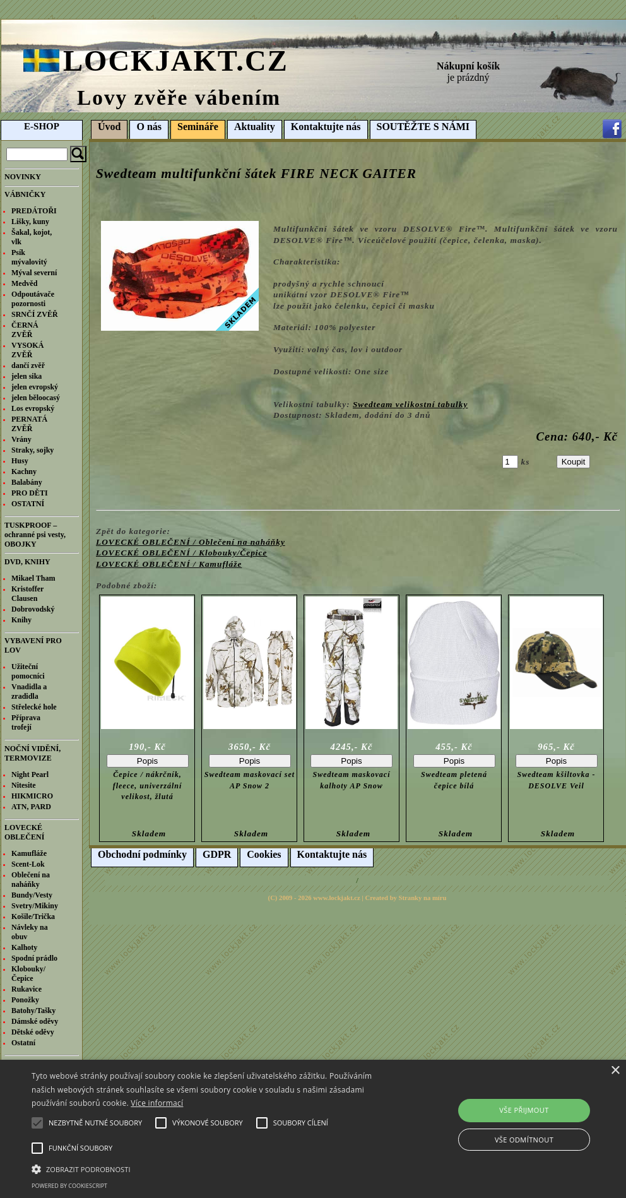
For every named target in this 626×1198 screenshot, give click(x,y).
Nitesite (23, 785)
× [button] (615, 1071)
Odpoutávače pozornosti (32, 299)
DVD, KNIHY (27, 561)
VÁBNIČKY (24, 194)
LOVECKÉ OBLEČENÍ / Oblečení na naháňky (190, 542)
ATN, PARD (31, 806)
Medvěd (24, 283)
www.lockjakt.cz (336, 897)
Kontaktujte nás (326, 126)
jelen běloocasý (35, 397)
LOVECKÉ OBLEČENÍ (24, 832)
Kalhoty (24, 947)
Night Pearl (30, 774)
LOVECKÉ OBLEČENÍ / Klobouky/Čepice (181, 552)
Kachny (24, 471)
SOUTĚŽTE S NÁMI (423, 126)
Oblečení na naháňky (30, 879)
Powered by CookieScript (69, 1186)
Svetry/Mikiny (34, 905)
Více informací (157, 1103)
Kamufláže (29, 853)
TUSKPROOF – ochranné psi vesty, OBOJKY (35, 535)
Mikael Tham (33, 578)
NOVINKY (22, 176)
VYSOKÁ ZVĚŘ (27, 350)
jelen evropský (34, 387)
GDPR (217, 854)
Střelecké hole (34, 707)
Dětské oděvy (32, 1032)
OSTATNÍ (27, 503)
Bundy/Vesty (31, 895)
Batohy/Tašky (33, 1010)
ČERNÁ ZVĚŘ (24, 330)
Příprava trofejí (25, 722)
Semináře (197, 126)
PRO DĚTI (29, 493)
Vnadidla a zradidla (29, 691)
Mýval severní (34, 272)
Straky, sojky (32, 450)
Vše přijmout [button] (523, 1110)
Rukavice (26, 989)
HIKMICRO (32, 796)
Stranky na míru (423, 897)
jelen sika (26, 376)
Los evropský (32, 408)
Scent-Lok (28, 864)
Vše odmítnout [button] (524, 1139)
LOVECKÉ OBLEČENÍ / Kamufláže (169, 564)
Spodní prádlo (34, 958)
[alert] (313, 1129)
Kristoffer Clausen (27, 593)
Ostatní (23, 1042)
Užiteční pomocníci (28, 671)
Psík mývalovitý (29, 257)
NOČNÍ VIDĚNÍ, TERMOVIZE (32, 753)
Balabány (26, 482)
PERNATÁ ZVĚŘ (29, 424)
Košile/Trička (33, 916)
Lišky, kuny (30, 221)
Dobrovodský (32, 609)
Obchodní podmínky (142, 854)
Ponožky (25, 999)
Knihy (21, 619)
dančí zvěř (28, 365)
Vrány (21, 439)
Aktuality (254, 126)
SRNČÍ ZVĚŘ (34, 314)
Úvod (109, 126)
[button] (215, 1168)
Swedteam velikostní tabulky (410, 404)
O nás (149, 126)
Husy (19, 460)
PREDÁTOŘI (34, 210)
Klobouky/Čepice (28, 973)
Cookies (264, 854)
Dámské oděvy (34, 1021)
